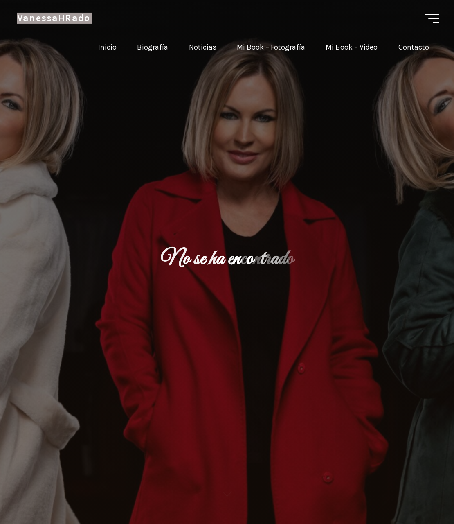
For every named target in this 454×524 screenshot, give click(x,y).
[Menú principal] (432, 18)
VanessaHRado (53, 18)
